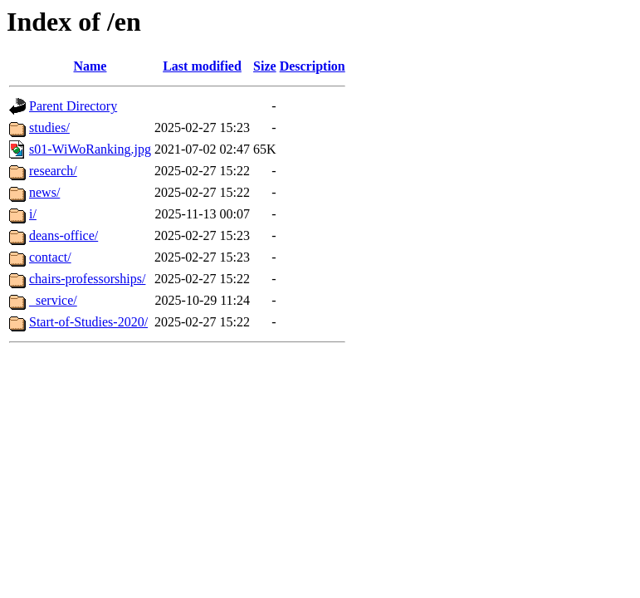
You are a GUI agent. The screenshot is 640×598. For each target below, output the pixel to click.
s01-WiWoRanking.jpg (90, 149)
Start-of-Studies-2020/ (88, 322)
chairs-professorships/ (87, 279)
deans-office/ (63, 235)
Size (264, 66)
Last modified (202, 66)
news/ (44, 192)
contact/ (50, 257)
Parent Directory (73, 106)
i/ (33, 214)
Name (89, 66)
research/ (53, 171)
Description (312, 66)
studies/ (49, 127)
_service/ (53, 300)
